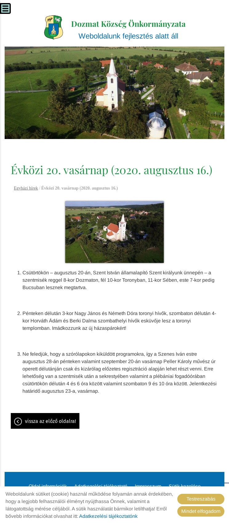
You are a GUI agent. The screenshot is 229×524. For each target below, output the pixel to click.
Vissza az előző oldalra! (50, 421)
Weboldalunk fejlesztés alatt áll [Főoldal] (128, 29)
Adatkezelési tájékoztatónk (108, 516)
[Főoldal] (53, 27)
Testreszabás (201, 498)
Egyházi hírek (26, 188)
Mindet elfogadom (200, 511)
